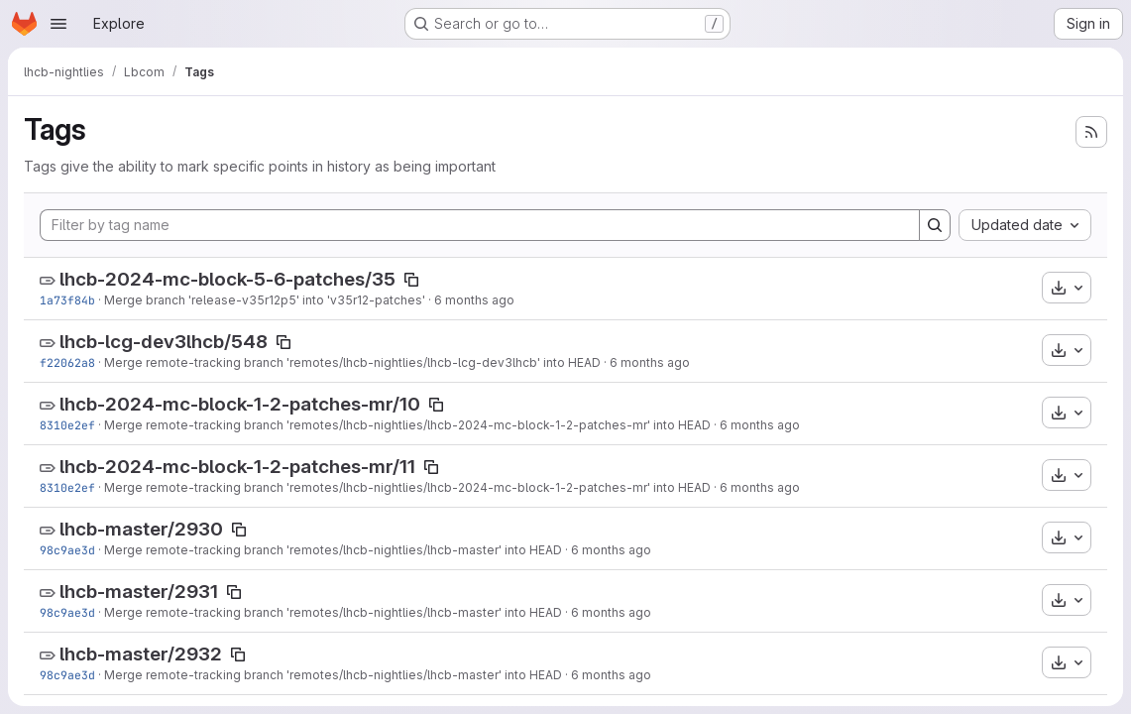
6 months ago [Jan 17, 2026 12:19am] (650, 362)
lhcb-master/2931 (138, 591)
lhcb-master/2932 (140, 654)
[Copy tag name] (411, 280)
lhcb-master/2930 (141, 529)
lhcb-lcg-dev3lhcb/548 (163, 341)
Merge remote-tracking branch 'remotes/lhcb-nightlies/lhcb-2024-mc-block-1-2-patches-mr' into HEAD (407, 424)
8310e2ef (67, 424)
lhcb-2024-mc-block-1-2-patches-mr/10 (239, 404)
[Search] (935, 225)
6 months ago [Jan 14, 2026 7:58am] (760, 424)
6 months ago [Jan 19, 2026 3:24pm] (474, 300)
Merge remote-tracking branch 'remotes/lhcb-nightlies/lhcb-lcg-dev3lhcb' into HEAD (352, 362)
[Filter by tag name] (480, 225)
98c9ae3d (67, 549)
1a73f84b (67, 300)
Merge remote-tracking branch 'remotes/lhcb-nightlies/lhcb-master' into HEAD (333, 549)
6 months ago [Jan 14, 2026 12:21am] (611, 549)
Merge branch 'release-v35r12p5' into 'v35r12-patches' (264, 300)
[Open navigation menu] (58, 24)
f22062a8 (67, 362)
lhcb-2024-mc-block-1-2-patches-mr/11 (237, 466)
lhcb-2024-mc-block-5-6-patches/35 (227, 279)
